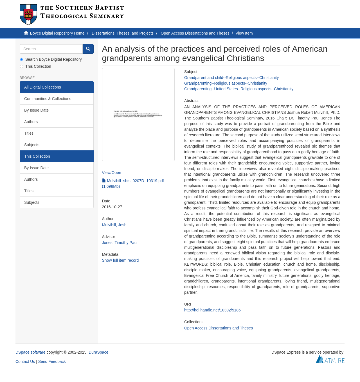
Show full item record (120, 260)
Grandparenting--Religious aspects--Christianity (225, 83)
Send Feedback (52, 361)
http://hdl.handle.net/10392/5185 (212, 310)
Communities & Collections (47, 98)
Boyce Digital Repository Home (57, 33)
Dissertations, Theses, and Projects (123, 33)
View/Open (111, 172)
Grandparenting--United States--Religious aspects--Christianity (238, 89)
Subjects (31, 145)
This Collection (35, 66)
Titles (28, 133)
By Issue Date (36, 110)
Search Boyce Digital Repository (51, 59)
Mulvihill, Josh (114, 225)
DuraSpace (98, 352)
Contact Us (25, 361)
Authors (31, 121)
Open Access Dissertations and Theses (195, 33)
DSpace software (30, 352)
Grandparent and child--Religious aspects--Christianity (231, 77)
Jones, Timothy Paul (120, 242)
